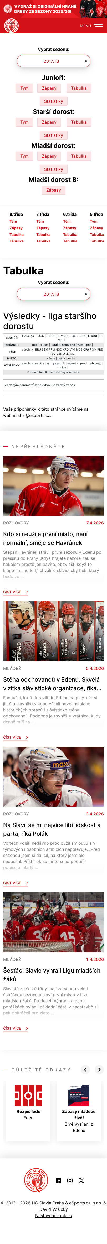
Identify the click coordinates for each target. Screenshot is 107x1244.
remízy (39, 363)
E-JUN (39, 336)
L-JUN (81, 336)
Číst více (15, 592)
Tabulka (79, 88)
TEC (52, 354)
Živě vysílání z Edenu (79, 1109)
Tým (24, 88)
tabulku (44, 372)
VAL (71, 354)
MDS (79, 349)
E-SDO (51, 336)
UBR (59, 354)
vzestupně (84, 345)
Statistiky (53, 101)
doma (61, 358)
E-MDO (63, 336)
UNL (66, 354)
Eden (28, 1102)
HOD (59, 349)
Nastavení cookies (53, 1215)
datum (44, 345)
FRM (52, 349)
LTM (72, 349)
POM (93, 349)
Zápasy (49, 88)
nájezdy (72, 363)
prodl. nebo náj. (90, 363)
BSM (45, 349)
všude (51, 358)
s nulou (61, 367)
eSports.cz (80, 1203)
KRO (66, 349)
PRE (100, 349)
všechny (27, 349)
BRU (38, 349)
